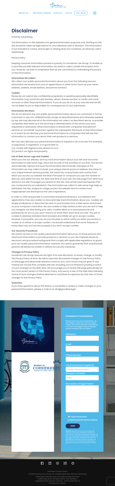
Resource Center (42, 13)
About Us (23, 13)
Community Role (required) (82, 367)
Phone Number (73, 355)
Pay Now (80, 13)
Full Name (71, 334)
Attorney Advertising (79, 474)
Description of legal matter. (80, 383)
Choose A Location (75, 373)
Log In (68, 13)
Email (68, 344)
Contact (58, 13)
